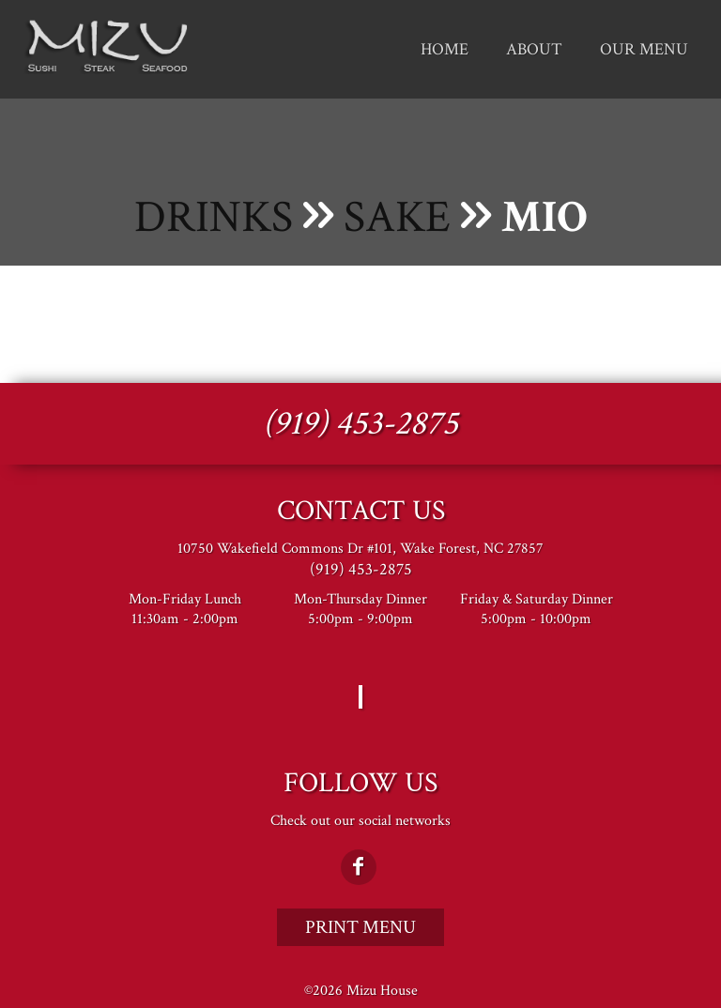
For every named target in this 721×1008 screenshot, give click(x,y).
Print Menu (360, 927)
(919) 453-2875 (360, 424)
